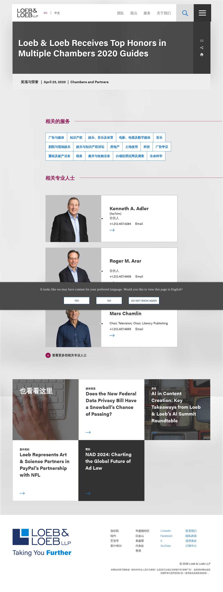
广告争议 (162, 146)
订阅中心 (191, 546)
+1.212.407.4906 (120, 276)
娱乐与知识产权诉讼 (90, 146)
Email (139, 223)
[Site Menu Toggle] (201, 13)
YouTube (165, 546)
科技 (147, 146)
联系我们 (191, 531)
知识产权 (76, 137)
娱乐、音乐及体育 (100, 137)
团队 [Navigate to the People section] (119, 12)
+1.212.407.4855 (120, 329)
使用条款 (191, 541)
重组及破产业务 (59, 156)
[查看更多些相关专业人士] (66, 355)
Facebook (166, 536)
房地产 (115, 146)
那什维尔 (116, 546)
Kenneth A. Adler (129, 208)
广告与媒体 (56, 137)
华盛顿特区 (142, 531)
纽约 (113, 536)
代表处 (140, 546)
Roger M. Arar (125, 260)
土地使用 (131, 146)
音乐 (159, 137)
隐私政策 (191, 536)
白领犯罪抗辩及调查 (130, 156)
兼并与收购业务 (99, 156)
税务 (79, 156)
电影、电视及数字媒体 (134, 137)
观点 (133, 12)
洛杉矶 (114, 531)
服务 (146, 12)
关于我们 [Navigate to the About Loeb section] (163, 12)
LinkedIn (165, 531)
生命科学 (156, 156)
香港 (138, 551)
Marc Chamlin (125, 313)
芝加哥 (114, 541)
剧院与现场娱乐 (59, 146)
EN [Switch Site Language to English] (46, 13)
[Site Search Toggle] (184, 13)
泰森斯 (140, 541)
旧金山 (140, 536)
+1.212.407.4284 (120, 223)
